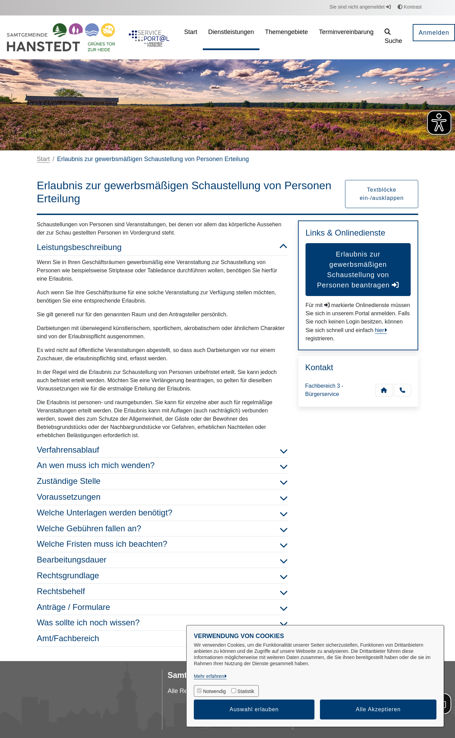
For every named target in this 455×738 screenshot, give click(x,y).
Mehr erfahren (209, 676)
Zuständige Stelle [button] (162, 481)
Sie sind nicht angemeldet (360, 7)
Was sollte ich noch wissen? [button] (162, 623)
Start (43, 159)
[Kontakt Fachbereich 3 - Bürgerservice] (383, 390)
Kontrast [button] (410, 7)
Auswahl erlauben (254, 709)
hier (379, 330)
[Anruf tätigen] (402, 390)
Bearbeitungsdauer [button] (162, 560)
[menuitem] (191, 37)
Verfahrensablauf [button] (162, 450)
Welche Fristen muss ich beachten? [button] (162, 544)
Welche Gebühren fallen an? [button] (162, 529)
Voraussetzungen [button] (162, 497)
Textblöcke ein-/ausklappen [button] (382, 194)
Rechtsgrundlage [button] (162, 576)
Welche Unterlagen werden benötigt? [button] (162, 513)
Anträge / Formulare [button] (162, 607)
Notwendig (214, 691)
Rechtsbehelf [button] (162, 592)
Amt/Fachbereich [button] (162, 639)
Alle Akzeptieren (378, 709)
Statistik (245, 691)
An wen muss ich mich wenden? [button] (162, 465)
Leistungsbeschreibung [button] (162, 247)
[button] (393, 37)
